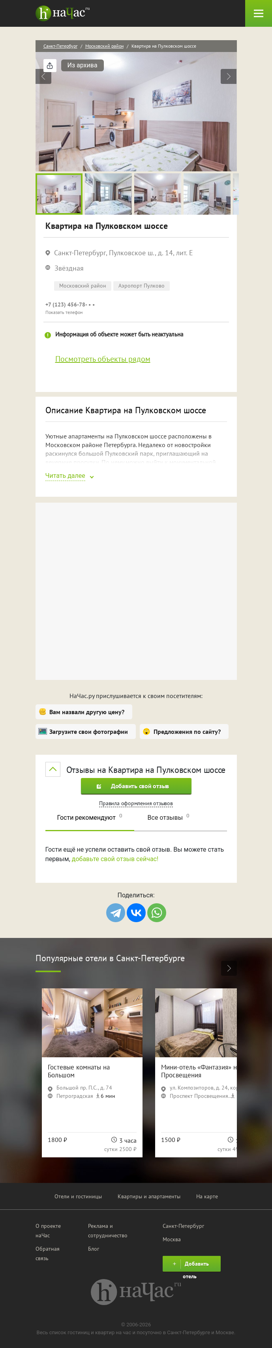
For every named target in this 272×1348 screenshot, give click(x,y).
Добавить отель (190, 1265)
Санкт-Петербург (60, 46)
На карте (207, 1196)
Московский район (104, 46)
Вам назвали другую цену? (86, 712)
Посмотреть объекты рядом (102, 359)
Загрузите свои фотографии (88, 731)
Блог (93, 1248)
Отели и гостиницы (78, 1196)
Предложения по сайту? (187, 731)
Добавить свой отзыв (133, 786)
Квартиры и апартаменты (149, 1196)
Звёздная (69, 268)
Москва (172, 1239)
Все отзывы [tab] (168, 816)
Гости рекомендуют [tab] (89, 816)
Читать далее (65, 475)
